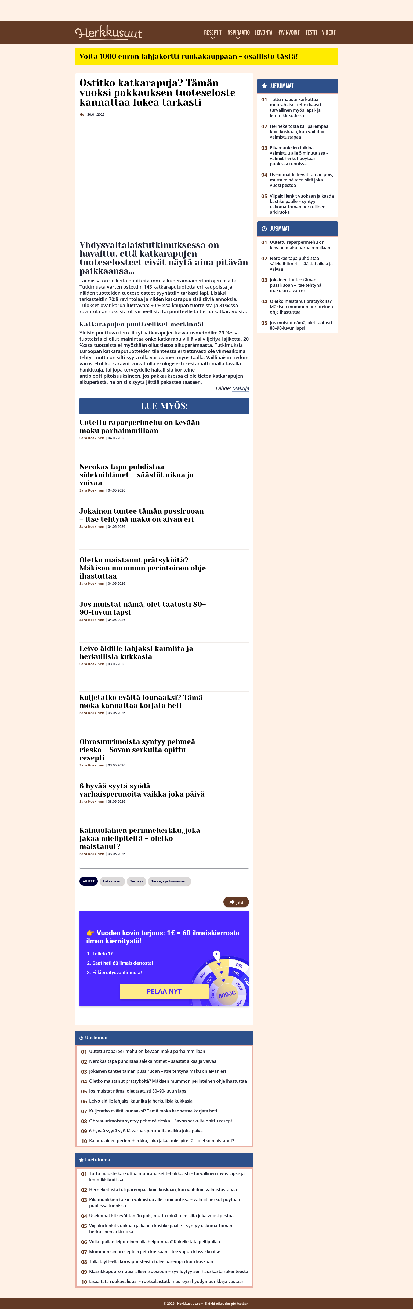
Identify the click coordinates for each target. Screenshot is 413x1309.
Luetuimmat (98, 1160)
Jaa (236, 902)
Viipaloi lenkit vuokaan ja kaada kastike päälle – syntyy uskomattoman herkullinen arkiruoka (160, 1229)
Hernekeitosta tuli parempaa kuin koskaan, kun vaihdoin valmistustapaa (163, 1189)
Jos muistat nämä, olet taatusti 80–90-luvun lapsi (142, 608)
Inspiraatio (238, 33)
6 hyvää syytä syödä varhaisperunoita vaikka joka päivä (142, 790)
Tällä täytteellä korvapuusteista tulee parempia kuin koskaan (151, 1261)
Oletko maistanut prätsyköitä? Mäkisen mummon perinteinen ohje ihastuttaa (142, 568)
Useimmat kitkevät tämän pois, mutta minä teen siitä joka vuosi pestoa (161, 1216)
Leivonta (264, 33)
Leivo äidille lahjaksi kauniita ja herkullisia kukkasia (136, 653)
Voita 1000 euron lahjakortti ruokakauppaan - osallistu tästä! (188, 56)
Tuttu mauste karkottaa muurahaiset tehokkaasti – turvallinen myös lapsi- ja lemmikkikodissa (167, 1176)
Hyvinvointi (289, 33)
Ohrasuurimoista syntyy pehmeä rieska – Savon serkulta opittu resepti (137, 750)
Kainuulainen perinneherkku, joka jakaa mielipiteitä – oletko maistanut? (139, 838)
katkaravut (112, 881)
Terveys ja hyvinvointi (169, 881)
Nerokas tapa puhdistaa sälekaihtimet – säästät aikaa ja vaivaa (136, 475)
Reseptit (213, 33)
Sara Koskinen (91, 437)
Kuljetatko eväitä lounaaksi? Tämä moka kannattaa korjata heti (141, 701)
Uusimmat (96, 1038)
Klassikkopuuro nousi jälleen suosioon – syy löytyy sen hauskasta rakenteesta (168, 1271)
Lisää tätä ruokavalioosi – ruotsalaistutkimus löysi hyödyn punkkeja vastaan (166, 1281)
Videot (328, 33)
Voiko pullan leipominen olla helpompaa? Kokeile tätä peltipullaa (154, 1242)
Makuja (240, 388)
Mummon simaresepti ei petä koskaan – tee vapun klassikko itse (154, 1252)
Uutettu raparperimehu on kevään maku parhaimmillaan (139, 427)
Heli (82, 114)
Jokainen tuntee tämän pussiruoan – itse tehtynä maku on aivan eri (141, 515)
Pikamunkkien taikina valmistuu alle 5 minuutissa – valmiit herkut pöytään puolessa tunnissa (164, 1203)
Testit (311, 33)
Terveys (136, 881)
